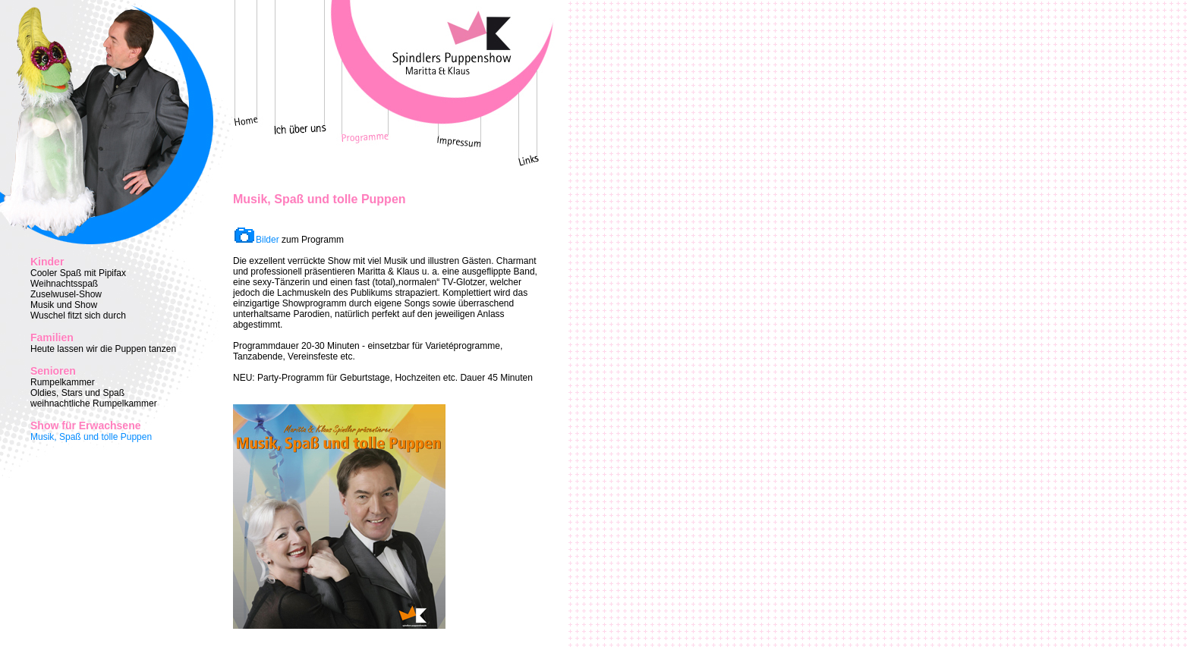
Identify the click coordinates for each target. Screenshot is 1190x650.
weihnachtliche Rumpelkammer (93, 403)
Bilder (267, 239)
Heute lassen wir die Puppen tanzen (103, 349)
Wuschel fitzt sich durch (78, 315)
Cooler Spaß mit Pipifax (78, 273)
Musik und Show (63, 305)
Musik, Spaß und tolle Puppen (91, 437)
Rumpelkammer (62, 382)
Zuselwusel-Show (66, 294)
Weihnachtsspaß (64, 283)
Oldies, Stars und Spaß (77, 393)
